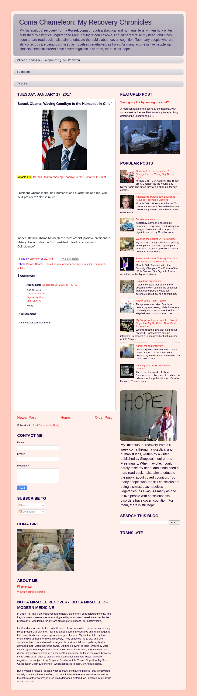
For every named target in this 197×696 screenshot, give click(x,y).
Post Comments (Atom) (46, 425)
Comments (27, 511)
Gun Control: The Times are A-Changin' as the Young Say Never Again (155, 174)
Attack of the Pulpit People (151, 300)
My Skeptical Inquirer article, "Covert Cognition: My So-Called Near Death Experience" (156, 323)
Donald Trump (53, 264)
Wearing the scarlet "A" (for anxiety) (156, 238)
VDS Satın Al (33, 300)
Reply (29, 305)
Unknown (27, 586)
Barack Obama (34, 264)
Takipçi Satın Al (35, 293)
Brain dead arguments (148, 281)
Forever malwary (145, 219)
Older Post (103, 417)
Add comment (27, 313)
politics (21, 268)
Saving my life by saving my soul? (144, 102)
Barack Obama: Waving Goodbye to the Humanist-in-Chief (69, 177)
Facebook (24, 72)
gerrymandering (71, 264)
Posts (24, 505)
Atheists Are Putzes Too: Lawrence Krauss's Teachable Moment (155, 198)
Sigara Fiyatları (35, 297)
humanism (87, 264)
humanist (100, 264)
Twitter (23, 83)
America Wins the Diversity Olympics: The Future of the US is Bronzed (157, 260)
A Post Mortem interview (149, 345)
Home (65, 417)
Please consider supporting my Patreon (48, 60)
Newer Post (26, 417)
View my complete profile (31, 591)
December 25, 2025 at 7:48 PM (60, 284)
